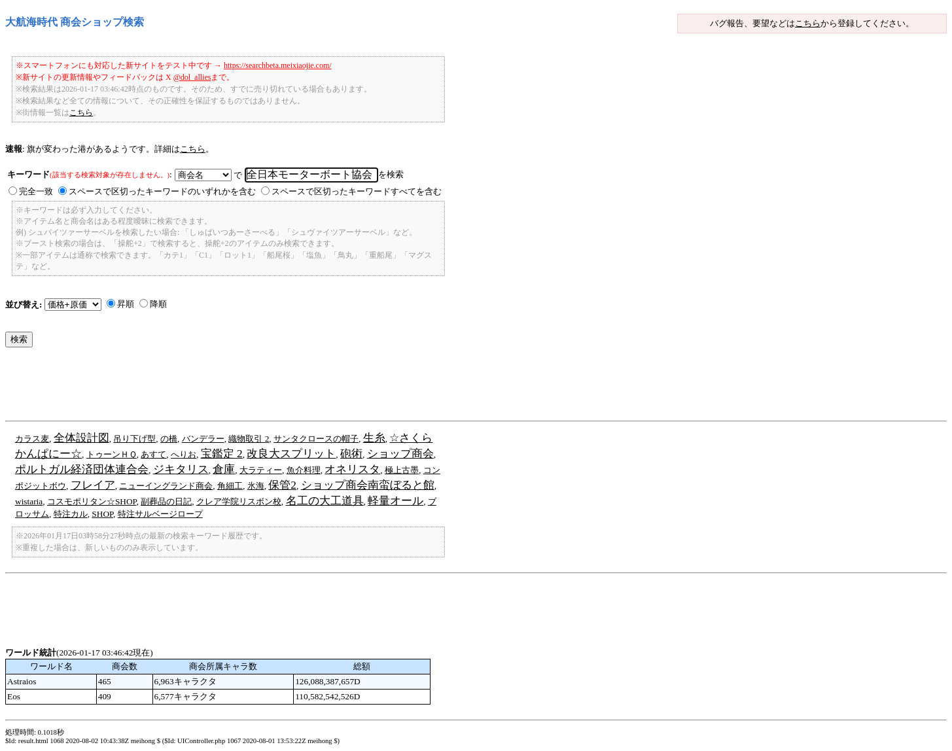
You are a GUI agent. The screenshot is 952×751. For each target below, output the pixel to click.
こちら (807, 23)
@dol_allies (192, 77)
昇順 (125, 304)
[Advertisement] (243, 387)
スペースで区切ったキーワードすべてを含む (357, 191)
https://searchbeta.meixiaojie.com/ (278, 65)
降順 (158, 304)
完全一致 (36, 191)
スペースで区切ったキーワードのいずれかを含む (162, 191)
